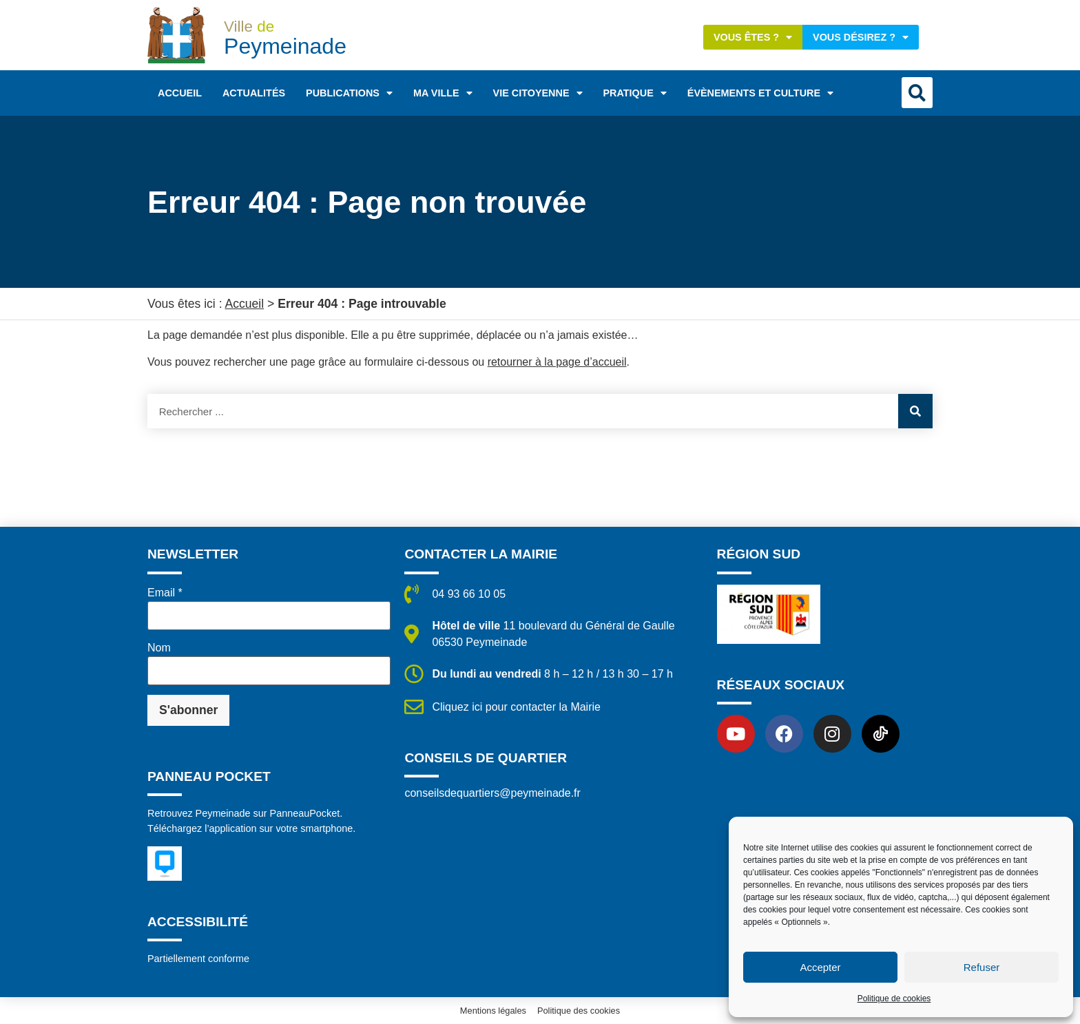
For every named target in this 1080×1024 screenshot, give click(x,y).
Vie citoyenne (538, 93)
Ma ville (443, 93)
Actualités (253, 92)
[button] (917, 92)
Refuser (982, 967)
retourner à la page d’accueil (557, 362)
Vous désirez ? (860, 37)
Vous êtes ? (753, 37)
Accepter (820, 967)
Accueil (180, 92)
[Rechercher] (915, 411)
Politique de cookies (894, 998)
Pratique (635, 93)
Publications (349, 93)
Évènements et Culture (760, 93)
